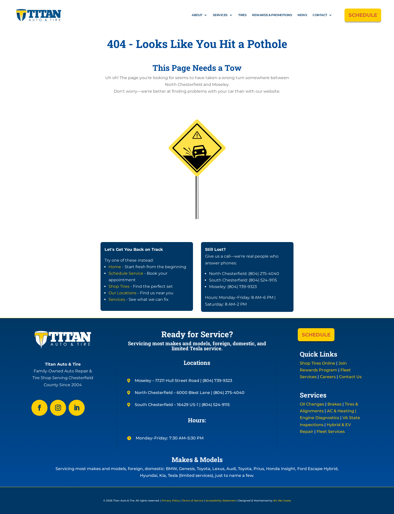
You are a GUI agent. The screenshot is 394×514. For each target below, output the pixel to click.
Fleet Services (331, 431)
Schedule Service (126, 273)
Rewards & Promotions (272, 15)
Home (115, 266)
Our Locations (122, 293)
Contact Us (350, 376)
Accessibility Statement (221, 500)
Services (220, 15)
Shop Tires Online (317, 363)
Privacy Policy (171, 500)
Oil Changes (312, 404)
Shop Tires (119, 286)
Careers (328, 376)
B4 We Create (282, 500)
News (302, 15)
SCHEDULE (363, 15)
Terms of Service (192, 500)
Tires (242, 15)
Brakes (334, 404)
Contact (320, 15)
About (197, 15)
